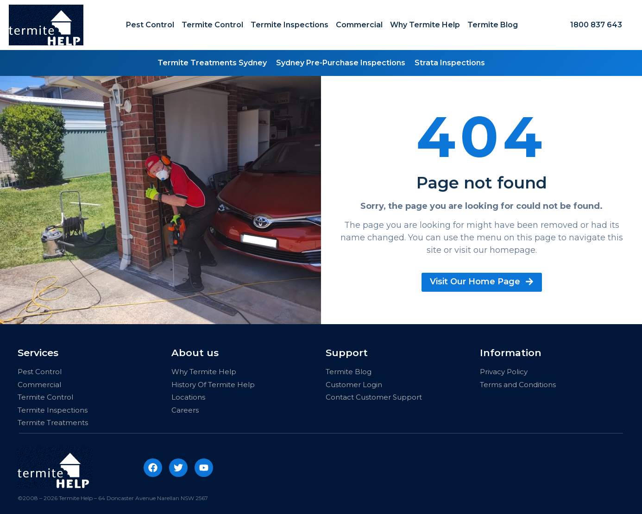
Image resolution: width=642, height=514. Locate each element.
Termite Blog (492, 24)
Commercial (359, 24)
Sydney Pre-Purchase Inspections (340, 62)
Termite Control (212, 24)
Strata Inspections (450, 62)
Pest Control (150, 24)
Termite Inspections (289, 24)
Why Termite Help (425, 24)
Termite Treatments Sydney (212, 62)
